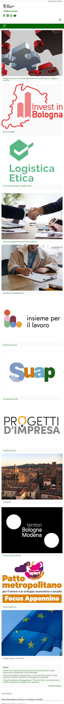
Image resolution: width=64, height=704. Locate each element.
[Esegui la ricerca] (60, 19)
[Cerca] (31, 19)
